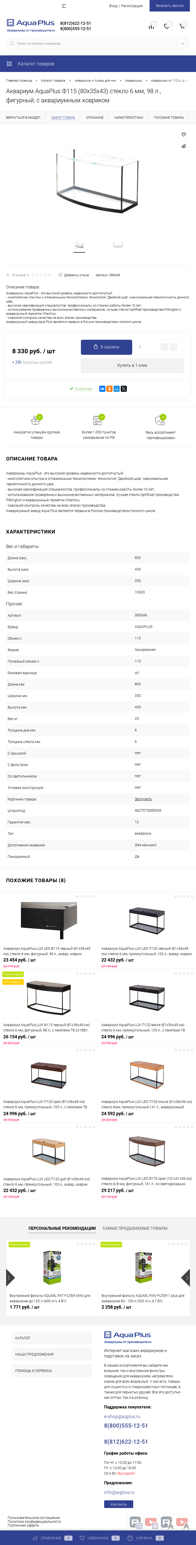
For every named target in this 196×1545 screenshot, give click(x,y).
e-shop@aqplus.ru (122, 1417)
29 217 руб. (147, 1194)
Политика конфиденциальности (34, 1523)
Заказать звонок (170, 6)
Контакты (119, 1506)
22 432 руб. (147, 964)
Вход (113, 6)
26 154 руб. (48, 1041)
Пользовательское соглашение (34, 1519)
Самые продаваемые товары (135, 1229)
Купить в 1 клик (132, 366)
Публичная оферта (23, 1527)
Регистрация (132, 6)
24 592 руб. (147, 1117)
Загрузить (143, 800)
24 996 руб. (147, 1041)
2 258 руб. (116, 1308)
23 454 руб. (48, 964)
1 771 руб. (25, 1308)
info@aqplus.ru (119, 1493)
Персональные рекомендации (62, 1229)
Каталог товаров (30, 63)
